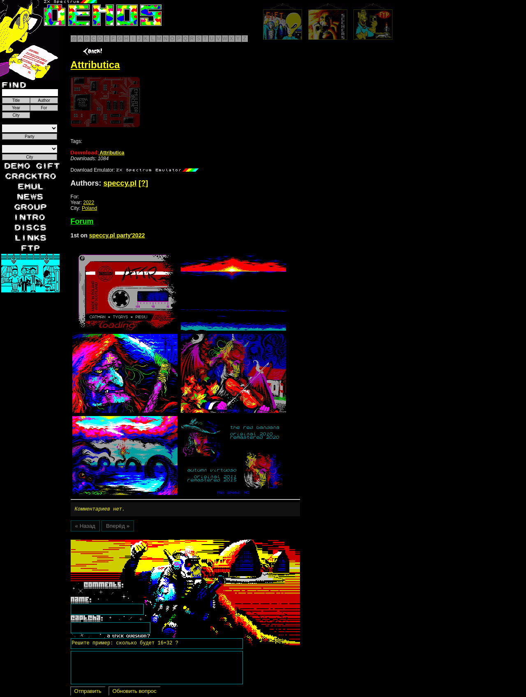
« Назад (85, 527)
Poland (89, 208)
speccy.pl (120, 183)
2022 (89, 202)
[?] (143, 183)
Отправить (88, 692)
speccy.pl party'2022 (117, 235)
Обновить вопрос (135, 692)
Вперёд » (117, 527)
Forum (82, 221)
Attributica (98, 153)
